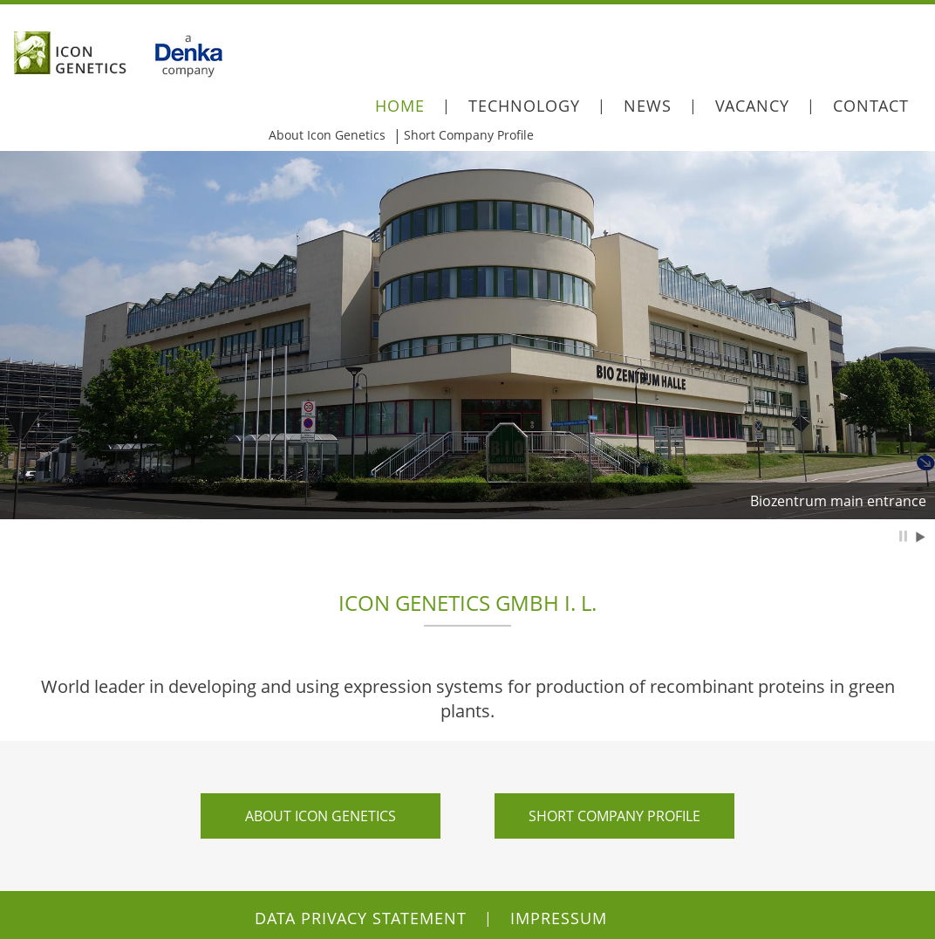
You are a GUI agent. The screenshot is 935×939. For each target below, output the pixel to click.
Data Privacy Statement (361, 918)
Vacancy (752, 105)
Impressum (558, 918)
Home (400, 105)
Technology (524, 105)
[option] (467, 335)
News (648, 105)
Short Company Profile (469, 135)
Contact (871, 105)
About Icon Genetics (327, 135)
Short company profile (614, 816)
